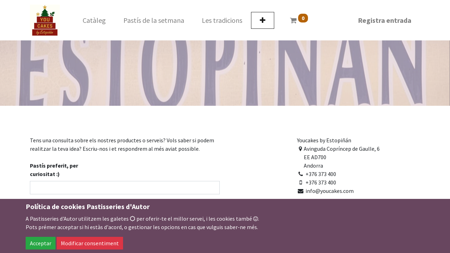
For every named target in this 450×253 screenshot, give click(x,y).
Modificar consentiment (90, 243)
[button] (262, 20)
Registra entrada (384, 20)
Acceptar (40, 243)
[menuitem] (94, 20)
